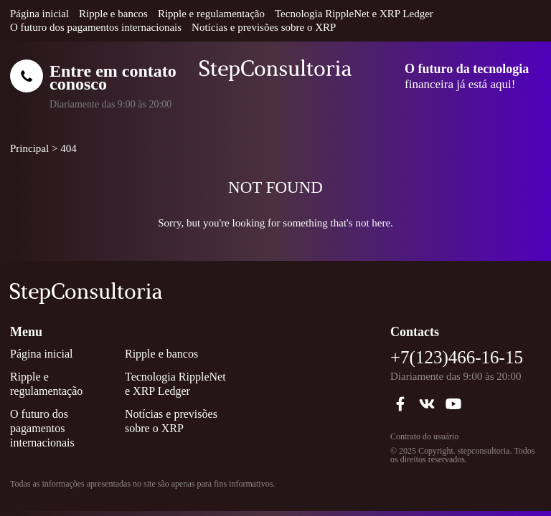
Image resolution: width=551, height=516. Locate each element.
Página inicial (39, 13)
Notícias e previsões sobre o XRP (264, 27)
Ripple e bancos (113, 13)
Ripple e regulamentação (211, 13)
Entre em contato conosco (113, 77)
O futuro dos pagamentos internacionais (96, 27)
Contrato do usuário (424, 436)
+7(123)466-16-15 (456, 357)
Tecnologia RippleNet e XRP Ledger (354, 13)
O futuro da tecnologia (467, 69)
